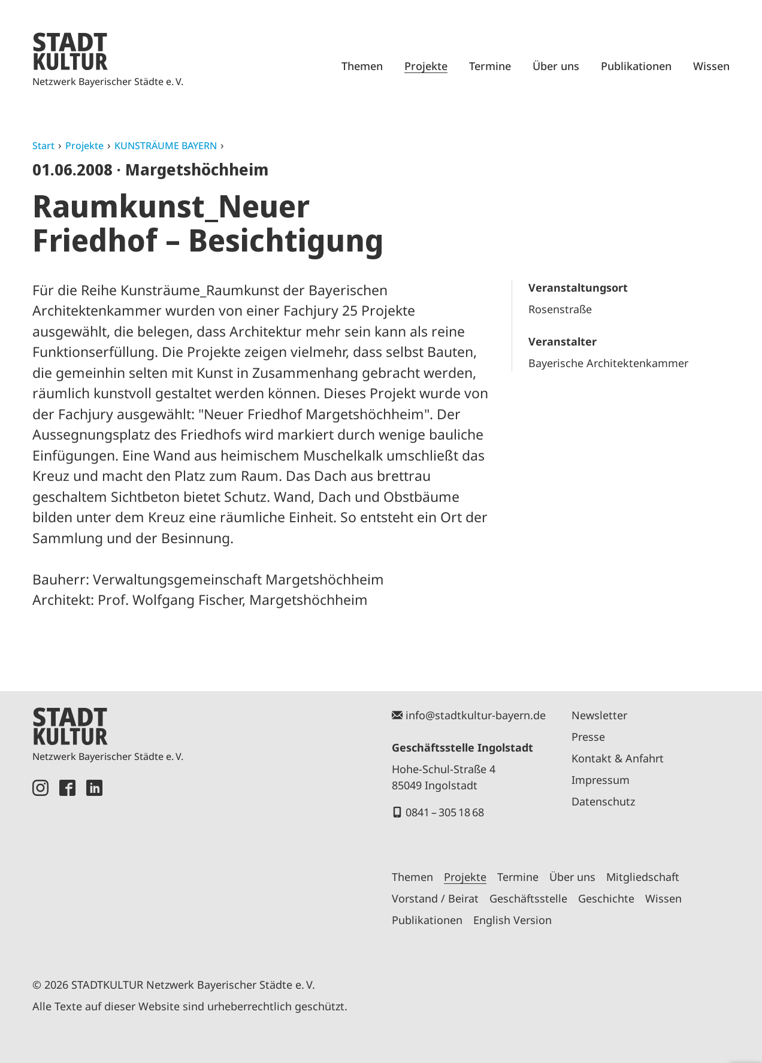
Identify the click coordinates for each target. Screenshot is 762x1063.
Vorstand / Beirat (435, 898)
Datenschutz (603, 801)
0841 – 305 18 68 (445, 812)
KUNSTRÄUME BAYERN (165, 145)
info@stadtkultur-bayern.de (476, 715)
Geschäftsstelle (528, 898)
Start (43, 145)
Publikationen (636, 66)
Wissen (711, 66)
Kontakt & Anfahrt (618, 758)
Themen (362, 66)
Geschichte (606, 898)
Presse (588, 736)
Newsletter (599, 715)
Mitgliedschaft (642, 877)
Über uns (556, 66)
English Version (512, 920)
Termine (490, 66)
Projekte (425, 66)
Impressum (601, 780)
